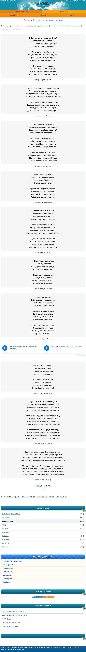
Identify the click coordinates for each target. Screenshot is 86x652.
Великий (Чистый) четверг (15, 611)
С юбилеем (6, 547)
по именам (30, 26)
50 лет (32, 497)
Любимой (5, 536)
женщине (20, 26)
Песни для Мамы (9, 565)
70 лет (58, 497)
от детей (69, 26)
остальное (81, 355)
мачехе (77, 26)
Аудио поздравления (42, 557)
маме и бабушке (12, 497)
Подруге (5, 528)
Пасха (9, 619)
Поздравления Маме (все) (12, 561)
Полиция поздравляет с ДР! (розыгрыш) (67, 346)
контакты (11, 649)
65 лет (51, 497)
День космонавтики (13, 622)
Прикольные (7, 572)
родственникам (42, 26)
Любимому (6, 532)
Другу (4, 525)
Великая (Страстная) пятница (17, 615)
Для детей (5, 543)
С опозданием (8, 578)
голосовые (43, 15)
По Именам (6, 517)
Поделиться (49, 597)
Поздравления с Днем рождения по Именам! (23, 347)
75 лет (64, 497)
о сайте (76, 647)
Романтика (13, 0)
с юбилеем (17, 29)
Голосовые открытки (72, 0)
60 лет (45, 497)
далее (47, 485)
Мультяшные (7, 575)
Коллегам (5, 539)
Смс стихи (82, 0)
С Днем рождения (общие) (11, 514)
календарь (14, 15)
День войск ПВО (12, 626)
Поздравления (5, 0)
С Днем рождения (8, 26)
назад (38, 485)
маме (53, 26)
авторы (3, 649)
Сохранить (38, 597)
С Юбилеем (7, 582)
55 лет (39, 497)
